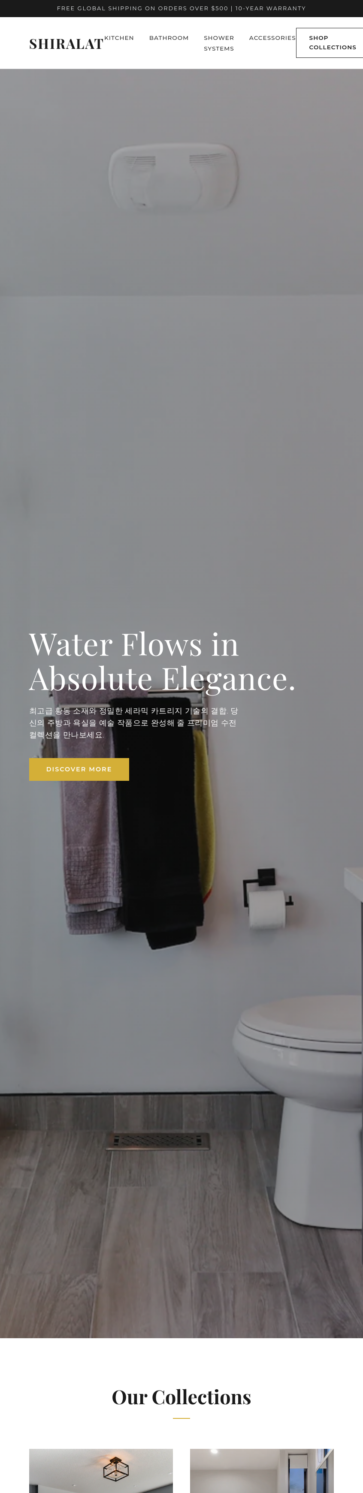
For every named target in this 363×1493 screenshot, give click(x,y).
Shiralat (66, 43)
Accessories (272, 37)
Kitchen (119, 37)
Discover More (79, 769)
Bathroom (169, 37)
